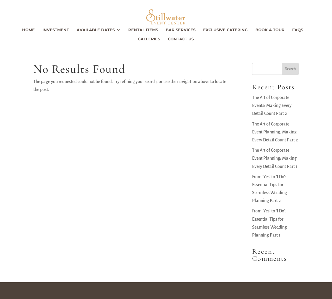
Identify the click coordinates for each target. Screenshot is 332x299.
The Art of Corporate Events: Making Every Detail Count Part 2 (272, 105)
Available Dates (96, 30)
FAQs (297, 30)
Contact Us (181, 39)
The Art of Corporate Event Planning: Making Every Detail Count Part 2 (275, 132)
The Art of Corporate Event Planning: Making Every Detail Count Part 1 (275, 158)
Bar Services (180, 30)
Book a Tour (270, 30)
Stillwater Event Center (59, 290)
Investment (55, 30)
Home (28, 30)
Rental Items (143, 30)
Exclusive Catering (225, 30)
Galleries (149, 39)
